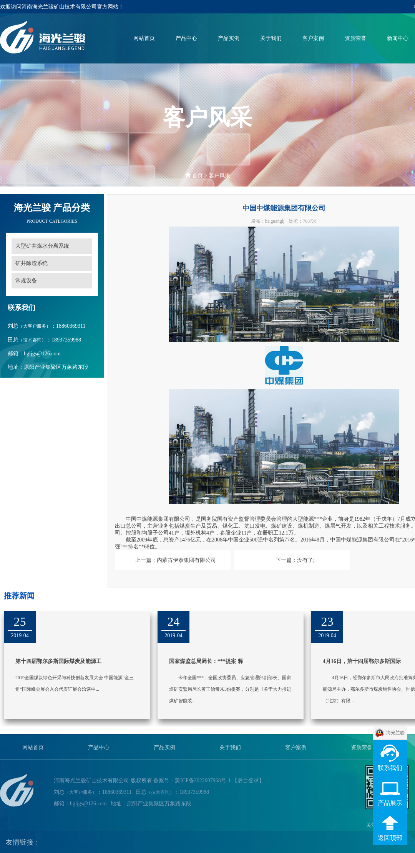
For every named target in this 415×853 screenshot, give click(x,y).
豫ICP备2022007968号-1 (203, 783)
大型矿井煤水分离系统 (42, 246)
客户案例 (313, 39)
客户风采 (219, 175)
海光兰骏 (395, 732)
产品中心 (186, 39)
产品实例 (228, 39)
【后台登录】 (248, 783)
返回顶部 (390, 838)
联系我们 (390, 768)
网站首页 (144, 39)
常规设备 (26, 280)
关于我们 (271, 39)
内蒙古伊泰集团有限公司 (186, 560)
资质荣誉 (355, 39)
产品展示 (390, 803)
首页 (197, 175)
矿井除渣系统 (31, 263)
